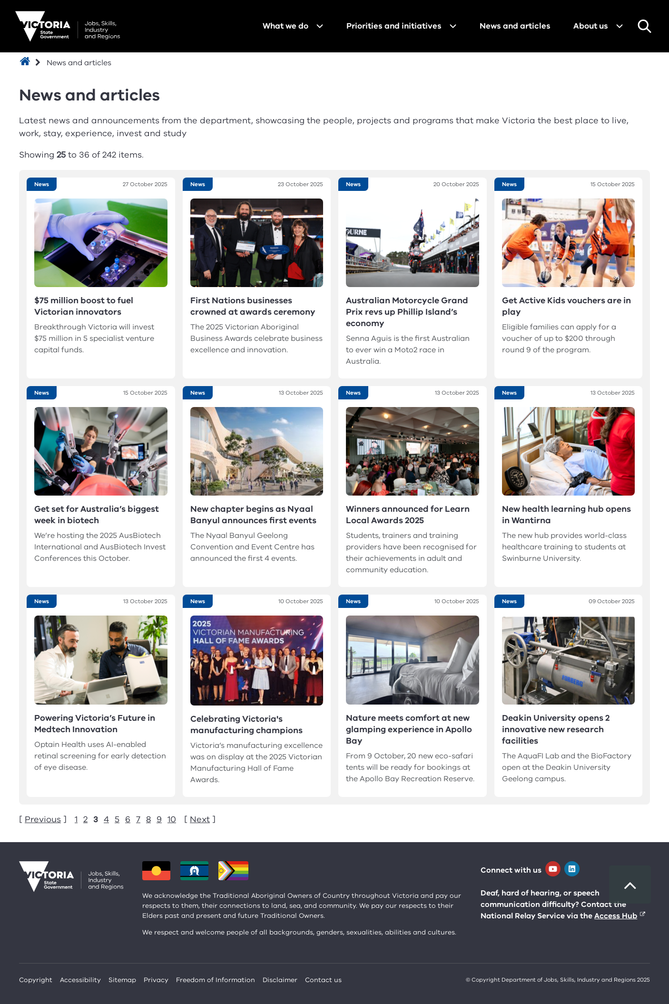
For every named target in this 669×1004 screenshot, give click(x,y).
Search (644, 26)
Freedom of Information (215, 979)
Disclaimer (280, 979)
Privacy (156, 979)
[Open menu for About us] (619, 26)
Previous (43, 819)
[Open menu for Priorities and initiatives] (453, 26)
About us (590, 25)
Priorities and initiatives (394, 25)
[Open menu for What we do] (319, 26)
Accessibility (80, 979)
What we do (285, 25)
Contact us (323, 979)
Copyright (35, 979)
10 (171, 819)
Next (200, 819)
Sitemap (122, 979)
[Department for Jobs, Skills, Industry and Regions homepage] (67, 26)
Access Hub (615, 916)
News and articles (515, 25)
